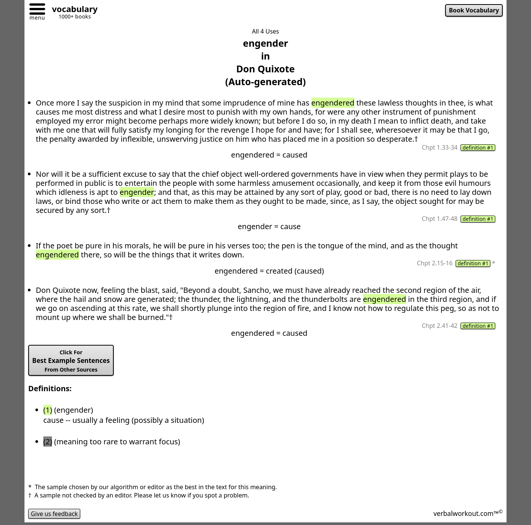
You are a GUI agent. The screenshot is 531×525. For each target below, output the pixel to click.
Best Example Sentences (72, 362)
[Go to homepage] (72, 10)
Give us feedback (55, 515)
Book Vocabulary (473, 10)
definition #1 (477, 147)
